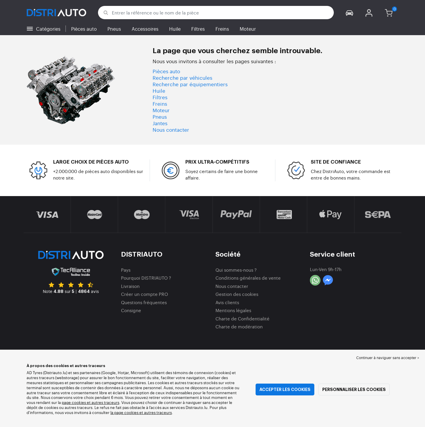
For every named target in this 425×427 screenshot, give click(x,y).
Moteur (248, 28)
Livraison (130, 286)
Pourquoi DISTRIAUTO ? (146, 278)
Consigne (131, 310)
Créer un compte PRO (144, 294)
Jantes (160, 123)
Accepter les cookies (284, 389)
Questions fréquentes (144, 302)
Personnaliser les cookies (354, 389)
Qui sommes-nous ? (236, 270)
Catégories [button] (48, 28)
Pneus (114, 28)
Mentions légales (233, 310)
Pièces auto (84, 28)
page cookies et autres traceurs (90, 402)
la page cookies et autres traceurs (141, 412)
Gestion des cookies (236, 294)
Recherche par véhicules (182, 77)
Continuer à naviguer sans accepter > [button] (387, 357)
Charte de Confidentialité (242, 318)
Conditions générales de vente (248, 278)
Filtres (198, 28)
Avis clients (227, 302)
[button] (349, 12)
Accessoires (145, 28)
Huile (175, 28)
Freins (222, 28)
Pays (125, 270)
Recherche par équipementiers (190, 84)
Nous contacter (171, 129)
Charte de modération (239, 326)
